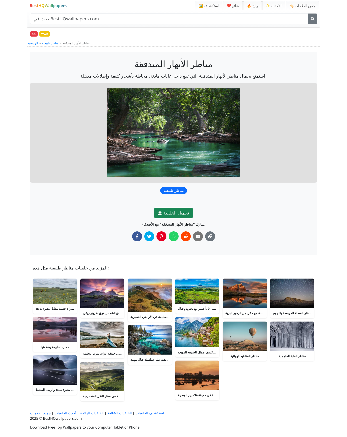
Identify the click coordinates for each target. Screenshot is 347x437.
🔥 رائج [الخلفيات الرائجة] (252, 5)
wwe (46, 34)
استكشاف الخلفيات (149, 413)
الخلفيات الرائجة (92, 413)
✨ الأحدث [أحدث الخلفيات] (273, 5)
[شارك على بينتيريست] (161, 237)
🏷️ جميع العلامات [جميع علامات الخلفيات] (302, 5)
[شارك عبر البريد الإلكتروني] (198, 237)
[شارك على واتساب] (174, 237)
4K (34, 34)
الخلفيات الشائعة (119, 413)
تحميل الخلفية (173, 214)
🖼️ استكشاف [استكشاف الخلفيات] (209, 5)
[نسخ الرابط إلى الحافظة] (210, 237)
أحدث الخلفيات (65, 413)
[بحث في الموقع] (169, 19)
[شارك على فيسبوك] (137, 237)
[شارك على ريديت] (186, 237)
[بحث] (312, 19)
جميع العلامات (40, 413)
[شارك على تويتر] (149, 237)
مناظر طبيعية (50, 44)
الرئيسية (32, 44)
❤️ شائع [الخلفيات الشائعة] (233, 5)
